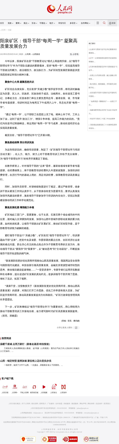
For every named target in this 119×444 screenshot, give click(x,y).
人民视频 (44, 388)
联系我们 (107, 403)
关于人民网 (26, 403)
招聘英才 (42, 403)
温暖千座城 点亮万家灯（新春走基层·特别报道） (25, 344)
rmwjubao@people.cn (91, 413)
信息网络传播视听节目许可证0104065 (17, 422)
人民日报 (5, 388)
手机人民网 (24, 388)
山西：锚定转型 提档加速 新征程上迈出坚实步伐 (25, 361)
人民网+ (15, 388)
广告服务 (50, 403)
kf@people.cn (38, 413)
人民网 (2, 30)
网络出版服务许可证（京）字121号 (80, 422)
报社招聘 (34, 403)
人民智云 (54, 388)
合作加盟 (58, 403)
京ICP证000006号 (100, 422)
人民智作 (63, 388)
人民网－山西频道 (32, 54)
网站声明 (83, 403)
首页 (2, 23)
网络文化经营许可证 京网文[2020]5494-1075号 (49, 422)
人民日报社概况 (14, 403)
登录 (114, 23)
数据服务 (75, 403)
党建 (9, 30)
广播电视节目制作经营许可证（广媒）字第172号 (90, 417)
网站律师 (91, 403)
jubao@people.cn (82, 408)
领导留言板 (34, 388)
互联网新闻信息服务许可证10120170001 (25, 417)
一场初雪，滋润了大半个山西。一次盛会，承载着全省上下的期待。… (33, 365)
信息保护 (99, 403)
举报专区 (62, 23)
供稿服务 (67, 403)
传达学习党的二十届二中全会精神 (102, 119)
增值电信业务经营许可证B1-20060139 (56, 417)
